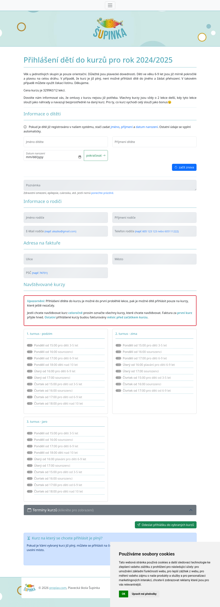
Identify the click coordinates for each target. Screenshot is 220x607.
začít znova (184, 167)
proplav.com (57, 588)
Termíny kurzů (61, 509)
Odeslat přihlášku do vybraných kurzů (165, 525)
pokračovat (95, 155)
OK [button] (123, 593)
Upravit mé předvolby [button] (144, 593)
